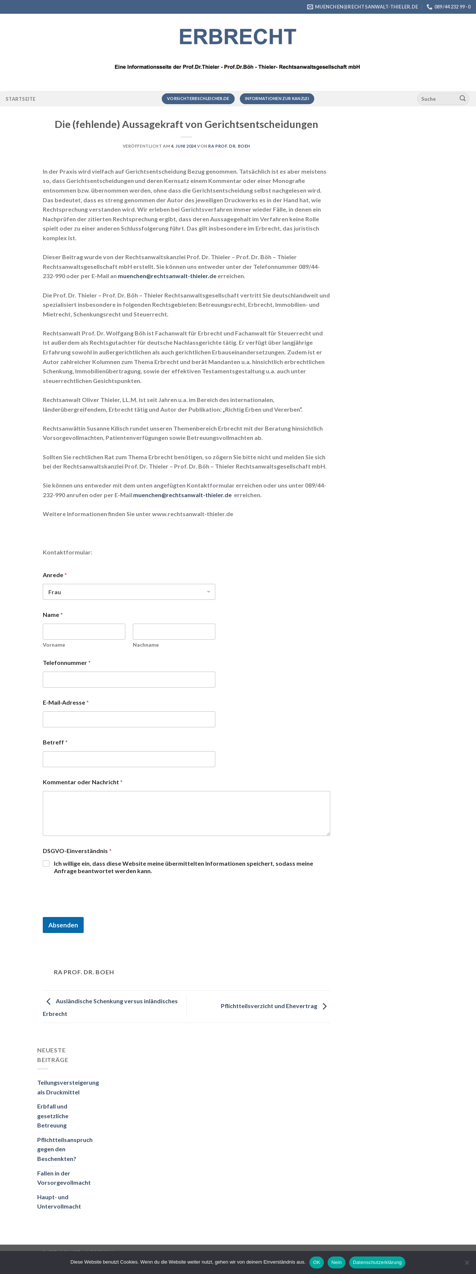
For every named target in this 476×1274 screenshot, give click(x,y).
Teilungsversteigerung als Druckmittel (68, 1087)
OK (316, 1262)
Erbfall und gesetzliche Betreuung (52, 1116)
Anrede (55, 574)
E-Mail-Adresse (66, 702)
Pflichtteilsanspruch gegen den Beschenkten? (65, 1149)
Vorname (54, 644)
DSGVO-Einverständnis (77, 850)
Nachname (146, 644)
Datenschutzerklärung (377, 1262)
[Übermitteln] (462, 99)
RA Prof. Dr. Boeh (229, 146)
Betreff (55, 742)
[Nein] (466, 1265)
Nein (336, 1262)
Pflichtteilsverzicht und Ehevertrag (275, 1005)
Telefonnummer (67, 662)
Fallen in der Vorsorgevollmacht (64, 1178)
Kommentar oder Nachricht (83, 781)
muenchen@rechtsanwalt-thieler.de (167, 275)
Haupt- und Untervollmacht (59, 1201)
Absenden (63, 925)
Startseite (21, 99)
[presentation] (99, 912)
